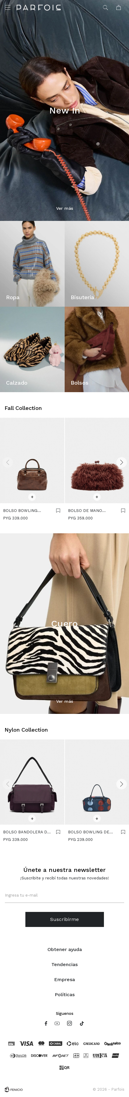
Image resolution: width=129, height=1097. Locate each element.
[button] (121, 462)
